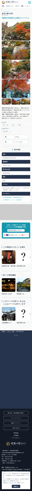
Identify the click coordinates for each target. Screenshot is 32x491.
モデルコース (9, 6)
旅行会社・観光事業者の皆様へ (16, 413)
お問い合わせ (16, 428)
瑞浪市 (20, 125)
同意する (16, 486)
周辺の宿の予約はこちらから (16, 230)
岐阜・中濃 (6, 125)
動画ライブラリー (16, 423)
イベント (27, 6)
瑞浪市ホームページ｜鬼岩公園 (12, 200)
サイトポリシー (16, 437)
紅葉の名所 (6, 131)
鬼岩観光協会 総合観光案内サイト (13, 197)
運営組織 (16, 433)
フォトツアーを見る (14, 142)
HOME (3, 331)
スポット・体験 (19, 6)
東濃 (14, 125)
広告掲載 (16, 435)
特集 (3, 6)
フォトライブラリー (16, 418)
